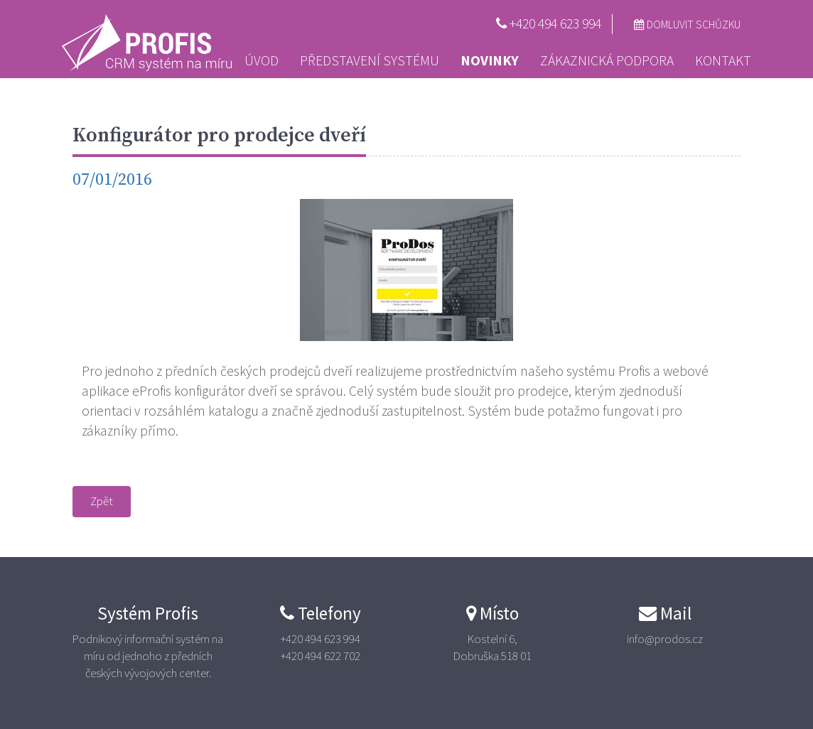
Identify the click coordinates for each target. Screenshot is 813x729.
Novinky (490, 60)
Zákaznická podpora (607, 60)
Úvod (261, 60)
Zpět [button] (101, 501)
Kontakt (723, 60)
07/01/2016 (112, 179)
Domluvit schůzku (687, 24)
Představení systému (369, 60)
